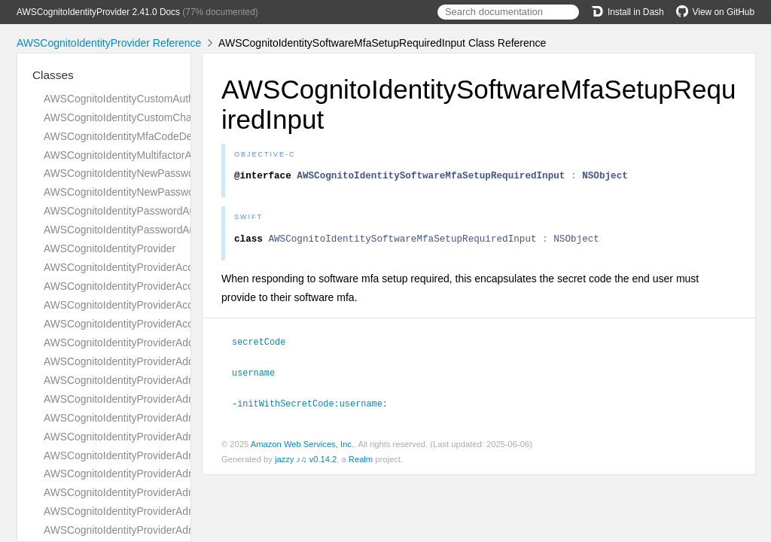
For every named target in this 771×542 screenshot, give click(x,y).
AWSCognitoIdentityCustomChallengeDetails (147, 117)
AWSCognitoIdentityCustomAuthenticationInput (153, 99)
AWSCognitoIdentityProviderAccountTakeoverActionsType (178, 305)
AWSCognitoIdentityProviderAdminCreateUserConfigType (177, 437)
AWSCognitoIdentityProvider (109, 248)
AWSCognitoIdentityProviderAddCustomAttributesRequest (178, 342)
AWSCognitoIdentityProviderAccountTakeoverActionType (175, 286)
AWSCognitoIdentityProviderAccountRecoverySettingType (178, 267)
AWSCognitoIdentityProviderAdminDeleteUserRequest (170, 530)
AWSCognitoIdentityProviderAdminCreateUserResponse (175, 473)
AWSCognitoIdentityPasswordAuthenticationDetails (162, 211)
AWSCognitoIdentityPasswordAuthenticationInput (158, 230)
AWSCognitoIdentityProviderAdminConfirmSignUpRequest (179, 399)
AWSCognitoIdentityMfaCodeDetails (127, 136)
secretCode (265, 346)
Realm (361, 461)
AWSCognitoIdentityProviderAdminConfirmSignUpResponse (183, 418)
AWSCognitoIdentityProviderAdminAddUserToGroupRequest (184, 380)
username (260, 376)
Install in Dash (627, 12)
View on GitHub (715, 12)
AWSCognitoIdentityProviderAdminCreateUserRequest (170, 455)
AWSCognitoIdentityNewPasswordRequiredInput (156, 192)
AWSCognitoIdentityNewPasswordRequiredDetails (161, 173)
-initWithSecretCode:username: (316, 406)
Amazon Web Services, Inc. (302, 446)
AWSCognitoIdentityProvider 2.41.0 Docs (98, 12)
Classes (53, 75)
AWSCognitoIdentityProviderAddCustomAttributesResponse (182, 361)
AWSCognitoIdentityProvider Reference (109, 43)
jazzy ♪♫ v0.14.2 (306, 461)
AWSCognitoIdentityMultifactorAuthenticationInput (159, 155)
